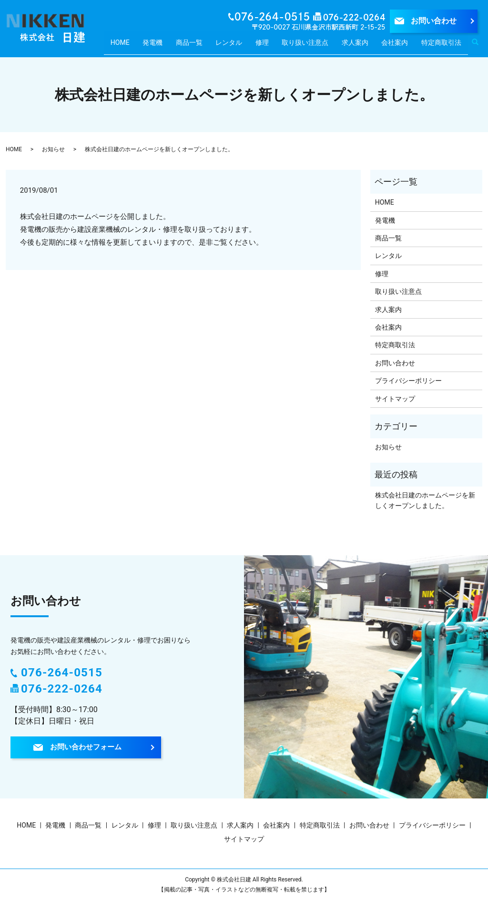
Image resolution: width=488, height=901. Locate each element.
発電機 (163, 45)
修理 (266, 45)
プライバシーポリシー (408, 380)
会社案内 (395, 45)
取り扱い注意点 (308, 45)
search (480, 47)
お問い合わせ (434, 20)
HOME (133, 45)
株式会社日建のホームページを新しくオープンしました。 (425, 500)
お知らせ (53, 149)
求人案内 (357, 45)
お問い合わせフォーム (86, 747)
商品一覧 (197, 45)
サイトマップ (395, 399)
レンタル (235, 45)
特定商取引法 (441, 45)
